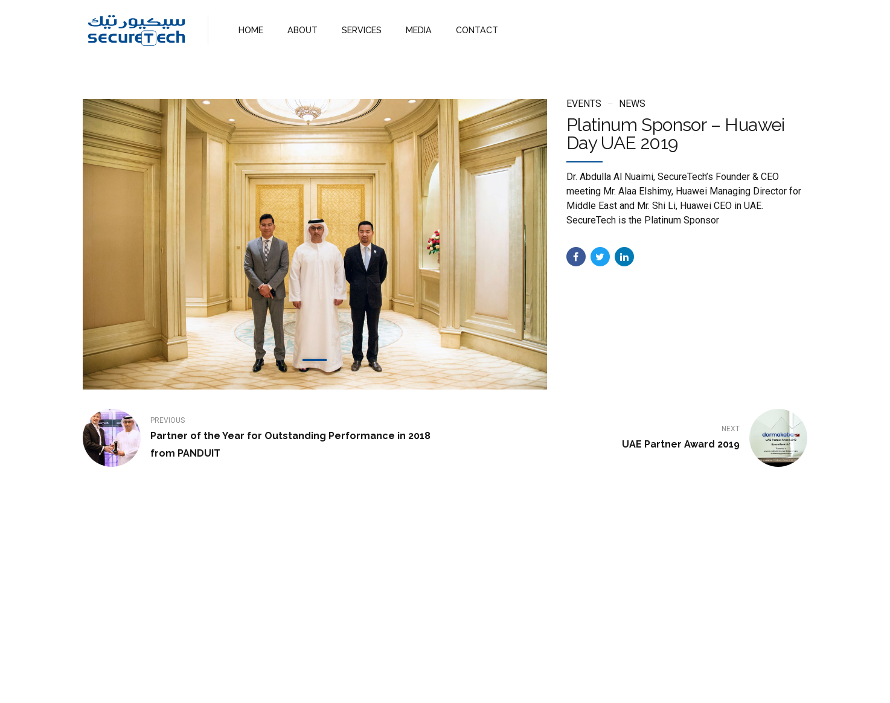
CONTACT (470, 29)
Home (350, 683)
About (391, 683)
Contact (485, 683)
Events (583, 103)
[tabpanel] (315, 244)
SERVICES (358, 29)
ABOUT (301, 29)
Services (436, 683)
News (632, 103)
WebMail (534, 683)
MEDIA (414, 29)
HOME (250, 29)
